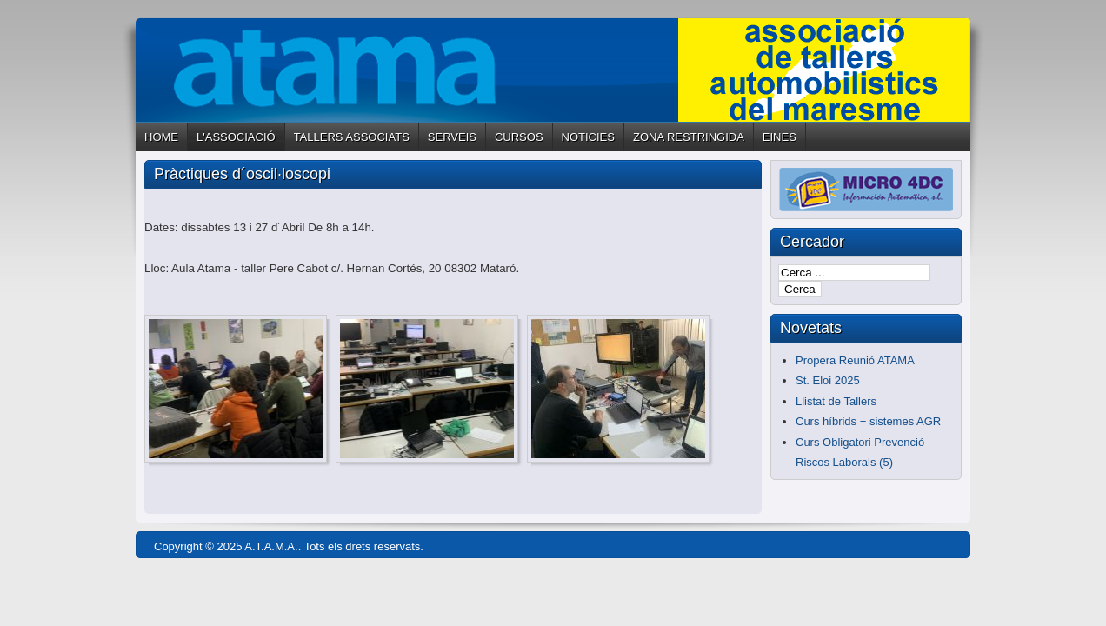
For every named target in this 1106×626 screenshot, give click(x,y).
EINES (779, 136)
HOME (161, 136)
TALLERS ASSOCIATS (352, 136)
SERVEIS (452, 136)
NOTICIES (588, 136)
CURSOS (519, 136)
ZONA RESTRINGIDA (688, 136)
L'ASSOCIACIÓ (236, 136)
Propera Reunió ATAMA (855, 360)
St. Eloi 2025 (828, 380)
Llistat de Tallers (836, 401)
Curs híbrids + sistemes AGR (868, 421)
